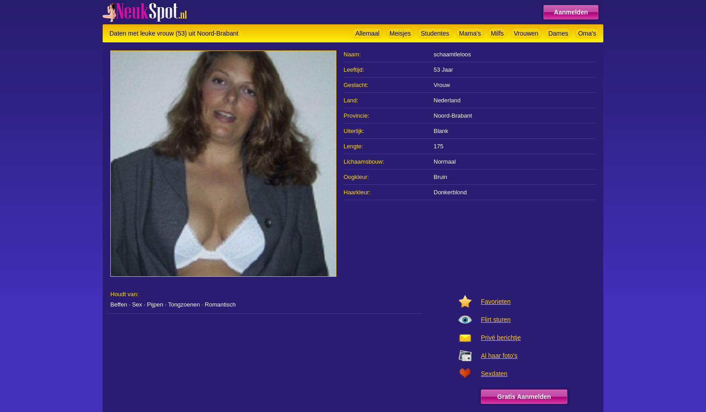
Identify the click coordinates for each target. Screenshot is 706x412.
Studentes (435, 33)
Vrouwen (526, 33)
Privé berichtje (501, 337)
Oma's (587, 33)
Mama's (470, 33)
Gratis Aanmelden (524, 396)
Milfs (497, 33)
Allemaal (367, 33)
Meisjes (400, 33)
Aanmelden (571, 12)
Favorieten (496, 301)
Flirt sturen (496, 319)
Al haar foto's (499, 355)
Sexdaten (494, 373)
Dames (558, 33)
